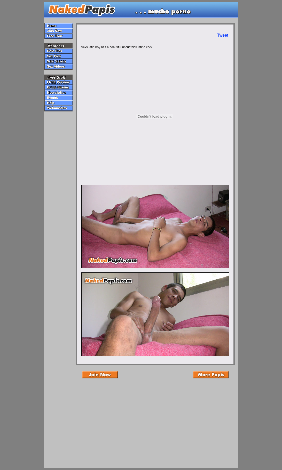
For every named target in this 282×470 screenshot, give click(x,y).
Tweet (222, 35)
